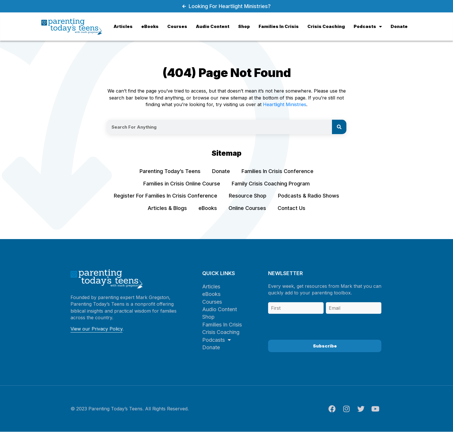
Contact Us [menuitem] (291, 208)
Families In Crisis (222, 325)
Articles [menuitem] (123, 26)
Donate (211, 347)
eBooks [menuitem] (150, 26)
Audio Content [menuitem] (212, 26)
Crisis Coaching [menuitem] (326, 26)
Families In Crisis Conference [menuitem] (277, 171)
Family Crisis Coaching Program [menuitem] (271, 184)
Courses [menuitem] (177, 26)
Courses (212, 302)
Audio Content (219, 309)
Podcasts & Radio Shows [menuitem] (308, 196)
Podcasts (216, 339)
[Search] (339, 127)
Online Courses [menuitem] (247, 208)
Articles (211, 286)
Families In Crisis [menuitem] (279, 26)
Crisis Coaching (221, 332)
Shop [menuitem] (244, 26)
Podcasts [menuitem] (368, 26)
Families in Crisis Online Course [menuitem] (181, 184)
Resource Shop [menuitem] (247, 196)
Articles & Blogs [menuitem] (167, 208)
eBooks (211, 294)
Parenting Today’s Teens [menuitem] (170, 171)
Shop (208, 317)
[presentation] (312, 325)
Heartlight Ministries (284, 104)
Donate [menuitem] (399, 26)
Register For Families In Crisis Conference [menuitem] (165, 196)
